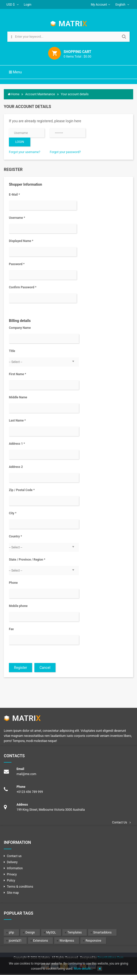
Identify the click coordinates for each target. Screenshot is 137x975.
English (122, 4)
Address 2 (16, 467)
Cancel (44, 668)
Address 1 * (17, 443)
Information (15, 868)
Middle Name (18, 397)
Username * (17, 218)
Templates (74, 932)
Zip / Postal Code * (22, 490)
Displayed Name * (21, 241)
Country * (15, 536)
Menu (15, 72)
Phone (13, 583)
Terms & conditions (20, 886)
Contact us (14, 856)
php (11, 932)
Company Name (20, 328)
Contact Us (119, 822)
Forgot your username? (24, 152)
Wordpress (66, 940)
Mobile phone (18, 606)
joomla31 (15, 940)
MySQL (51, 932)
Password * (16, 264)
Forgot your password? (65, 152)
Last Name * (17, 420)
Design (30, 932)
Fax (11, 629)
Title (12, 351)
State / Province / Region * (27, 559)
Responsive (93, 940)
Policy (11, 880)
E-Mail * (14, 194)
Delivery (12, 862)
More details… (83, 968)
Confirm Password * (22, 287)
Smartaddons (102, 932)
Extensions (40, 940)
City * (13, 513)
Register (20, 668)
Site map (13, 893)
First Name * (17, 374)
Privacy (12, 874)
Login (28, 4)
